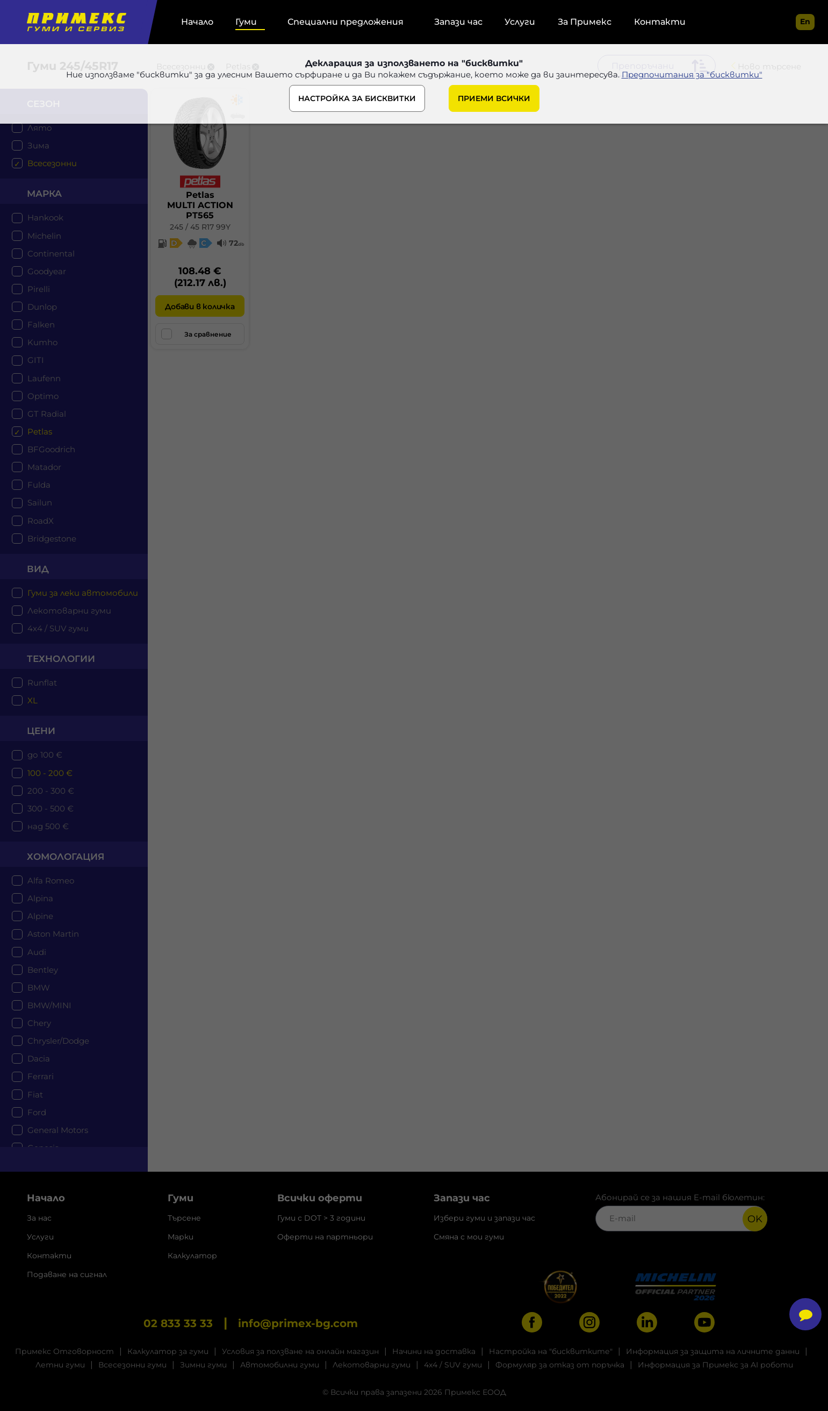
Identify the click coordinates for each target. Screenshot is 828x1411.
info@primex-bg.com (298, 1323)
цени (41, 730)
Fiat (35, 1094)
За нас (39, 1218)
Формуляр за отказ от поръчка (559, 1365)
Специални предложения (345, 22)
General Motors (57, 1130)
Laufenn (44, 378)
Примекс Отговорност (64, 1351)
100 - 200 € (50, 773)
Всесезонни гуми (132, 1365)
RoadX (40, 521)
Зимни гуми (203, 1365)
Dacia (38, 1058)
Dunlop (42, 307)
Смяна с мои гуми (469, 1237)
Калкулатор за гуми (167, 1351)
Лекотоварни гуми (69, 610)
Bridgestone (51, 538)
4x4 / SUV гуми (58, 628)
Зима (38, 145)
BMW (38, 987)
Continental (51, 253)
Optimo (43, 396)
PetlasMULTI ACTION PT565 (200, 205)
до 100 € (44, 755)
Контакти (660, 22)
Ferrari (40, 1076)
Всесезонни (52, 163)
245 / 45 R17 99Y (200, 227)
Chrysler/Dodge (58, 1041)
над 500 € (48, 826)
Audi (36, 952)
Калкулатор (192, 1255)
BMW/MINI (49, 1005)
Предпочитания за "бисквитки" (692, 74)
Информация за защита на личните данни (713, 1351)
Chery (39, 1023)
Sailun (39, 502)
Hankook (45, 217)
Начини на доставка (434, 1351)
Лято (39, 128)
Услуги (520, 22)
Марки (180, 1237)
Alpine (40, 916)
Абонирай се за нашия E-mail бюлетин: (681, 1211)
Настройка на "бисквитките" (551, 1351)
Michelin (44, 236)
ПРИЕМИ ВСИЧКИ (494, 98)
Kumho (42, 342)
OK (754, 1219)
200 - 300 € (50, 791)
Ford (36, 1112)
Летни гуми (60, 1365)
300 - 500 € (50, 808)
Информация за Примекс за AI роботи (715, 1365)
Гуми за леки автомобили (82, 593)
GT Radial (46, 414)
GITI (35, 360)
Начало (197, 22)
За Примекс (584, 22)
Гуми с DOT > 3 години (321, 1218)
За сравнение (196, 334)
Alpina (40, 898)
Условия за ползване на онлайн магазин (300, 1351)
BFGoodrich (51, 449)
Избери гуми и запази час (484, 1218)
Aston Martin (53, 934)
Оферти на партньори (325, 1237)
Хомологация (65, 856)
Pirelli (38, 289)
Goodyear (46, 271)
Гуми (246, 22)
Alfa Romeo (50, 880)
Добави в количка (199, 306)
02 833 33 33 (178, 1323)
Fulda (39, 485)
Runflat (42, 683)
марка (44, 193)
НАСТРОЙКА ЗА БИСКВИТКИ (357, 98)
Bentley (42, 970)
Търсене (184, 1218)
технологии (61, 658)
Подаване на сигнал (67, 1274)
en (805, 21)
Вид (38, 569)
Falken (41, 324)
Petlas (39, 431)
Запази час (458, 22)
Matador (44, 467)
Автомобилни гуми (279, 1365)
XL (32, 700)
